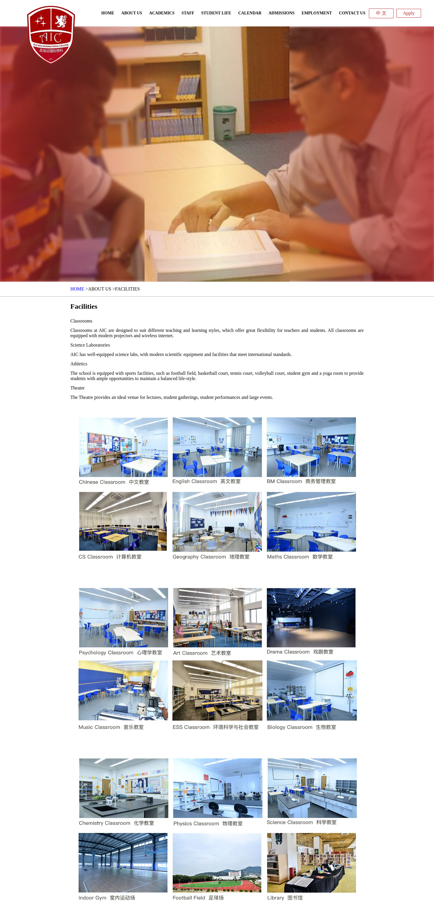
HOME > (79, 288)
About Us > (101, 288)
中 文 (381, 13)
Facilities (127, 288)
